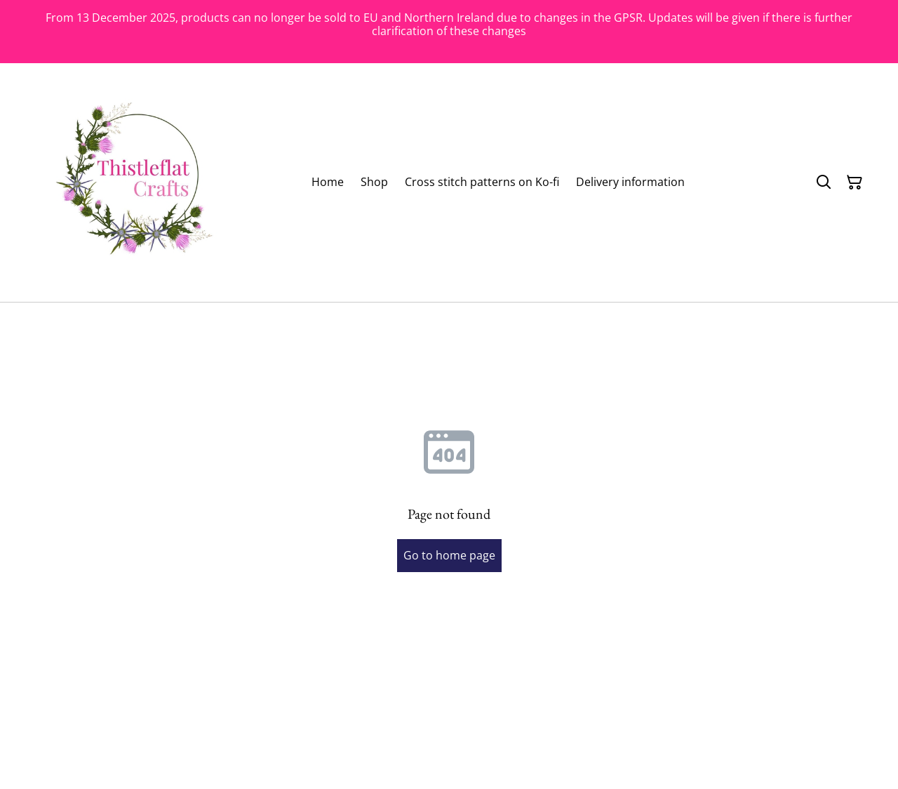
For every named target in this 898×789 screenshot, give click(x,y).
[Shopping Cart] (854, 182)
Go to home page (449, 555)
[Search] (823, 182)
